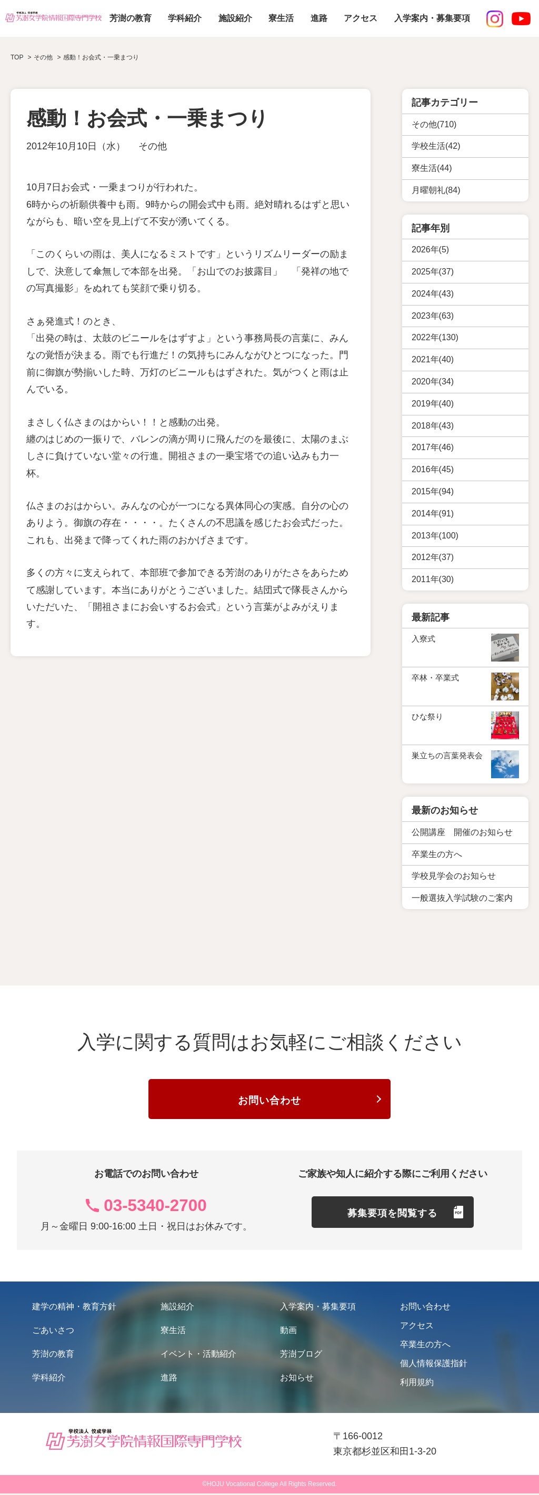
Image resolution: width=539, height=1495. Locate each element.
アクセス (360, 18)
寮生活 (281, 18)
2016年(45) (433, 469)
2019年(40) (433, 403)
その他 (152, 146)
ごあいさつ (53, 1331)
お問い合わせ (269, 1101)
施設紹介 (235, 18)
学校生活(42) (436, 145)
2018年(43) (433, 425)
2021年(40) (433, 359)
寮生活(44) (432, 168)
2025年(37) (433, 271)
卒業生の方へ (425, 1345)
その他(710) (434, 124)
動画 (288, 1331)
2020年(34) (433, 381)
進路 (319, 18)
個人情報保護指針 (433, 1364)
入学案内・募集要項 (432, 18)
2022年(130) (435, 337)
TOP (17, 57)
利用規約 (417, 1383)
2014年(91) (433, 513)
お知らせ (297, 1379)
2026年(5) (430, 249)
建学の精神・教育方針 (74, 1308)
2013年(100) (435, 535)
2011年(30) (433, 579)
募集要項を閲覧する (393, 1216)
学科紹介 (185, 18)
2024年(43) (433, 293)
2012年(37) (433, 557)
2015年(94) (433, 491)
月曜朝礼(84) (436, 190)
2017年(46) (433, 447)
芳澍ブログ (301, 1355)
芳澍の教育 (130, 18)
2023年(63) (433, 315)
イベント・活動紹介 (198, 1355)
